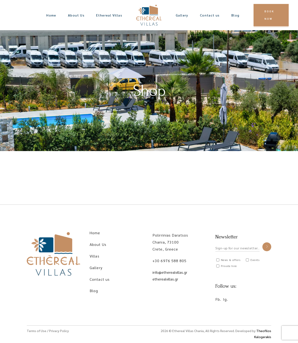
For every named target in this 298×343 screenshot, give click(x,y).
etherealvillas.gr (165, 279)
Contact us (100, 279)
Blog (94, 290)
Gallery (96, 267)
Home (95, 232)
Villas (94, 256)
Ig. (225, 299)
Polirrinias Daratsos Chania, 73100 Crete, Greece (170, 242)
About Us (98, 244)
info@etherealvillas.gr (169, 272)
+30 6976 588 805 (169, 260)
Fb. (218, 299)
